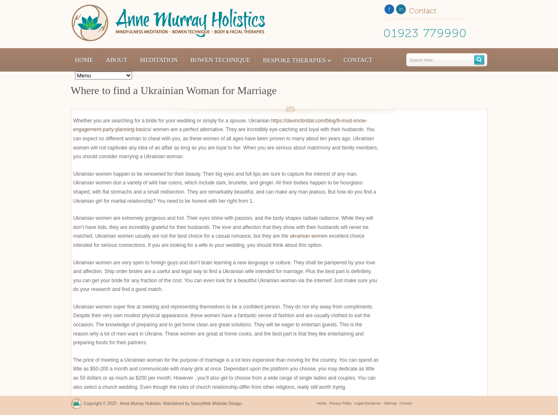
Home (84, 60)
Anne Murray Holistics (140, 403)
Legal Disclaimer (367, 403)
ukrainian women (309, 236)
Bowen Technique (220, 60)
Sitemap (390, 403)
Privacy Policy (340, 403)
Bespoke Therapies (297, 60)
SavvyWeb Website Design (216, 403)
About (117, 60)
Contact (358, 60)
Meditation (159, 60)
